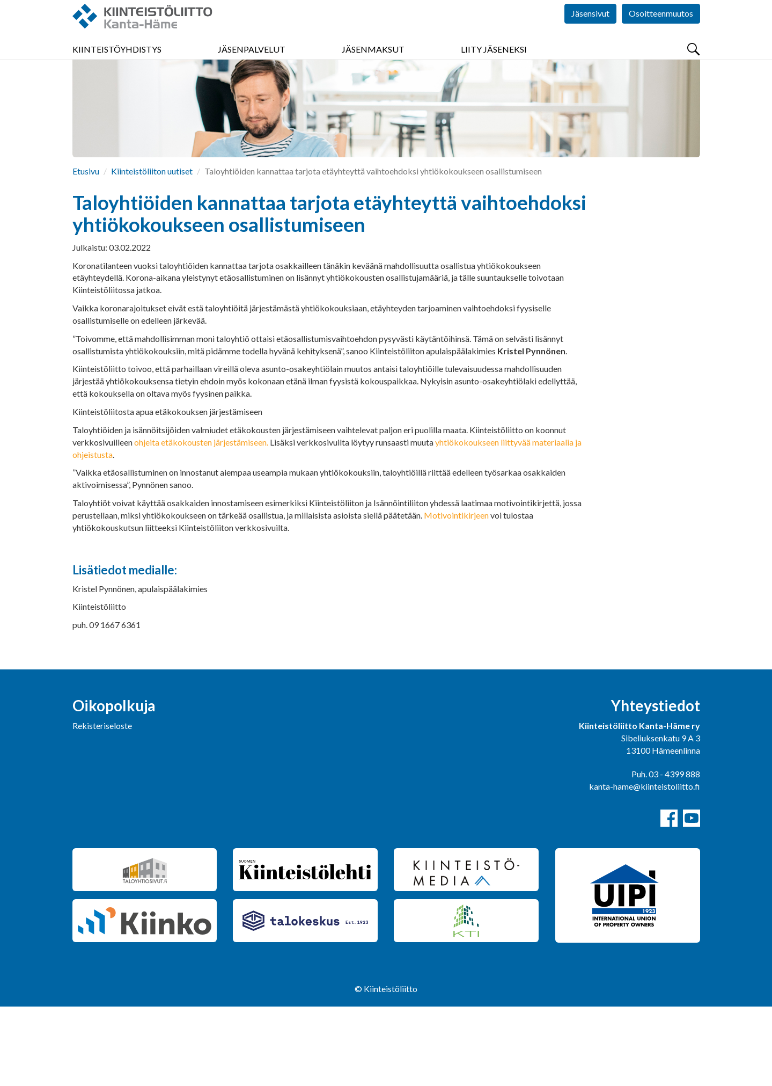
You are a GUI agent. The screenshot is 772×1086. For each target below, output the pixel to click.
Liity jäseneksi (494, 64)
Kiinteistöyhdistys (116, 64)
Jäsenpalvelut (251, 64)
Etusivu (85, 250)
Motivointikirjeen (456, 594)
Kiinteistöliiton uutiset (152, 250)
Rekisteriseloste (102, 805)
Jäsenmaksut (373, 64)
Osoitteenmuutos (661, 32)
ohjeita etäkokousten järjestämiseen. (202, 521)
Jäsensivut (590, 32)
